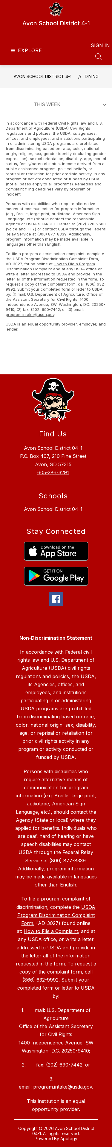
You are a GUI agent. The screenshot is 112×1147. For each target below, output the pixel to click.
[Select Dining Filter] (69, 104)
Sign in (96, 45)
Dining (92, 76)
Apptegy (68, 1138)
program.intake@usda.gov (30, 314)
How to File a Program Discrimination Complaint (50, 266)
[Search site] (98, 56)
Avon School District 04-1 (53, 509)
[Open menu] (26, 50)
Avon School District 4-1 (42, 76)
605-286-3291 (53, 472)
